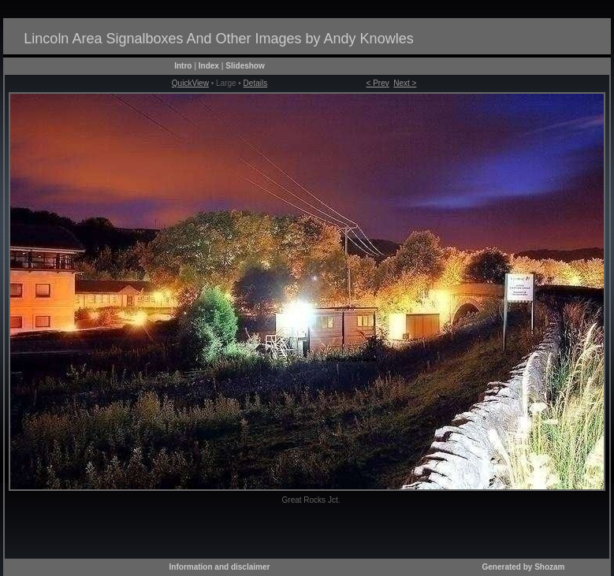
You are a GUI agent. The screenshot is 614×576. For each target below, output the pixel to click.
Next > (404, 83)
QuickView (190, 83)
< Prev (378, 83)
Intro (183, 65)
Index (209, 65)
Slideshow (244, 65)
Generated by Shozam (523, 567)
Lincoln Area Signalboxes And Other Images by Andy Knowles (218, 38)
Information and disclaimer (219, 567)
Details (256, 83)
